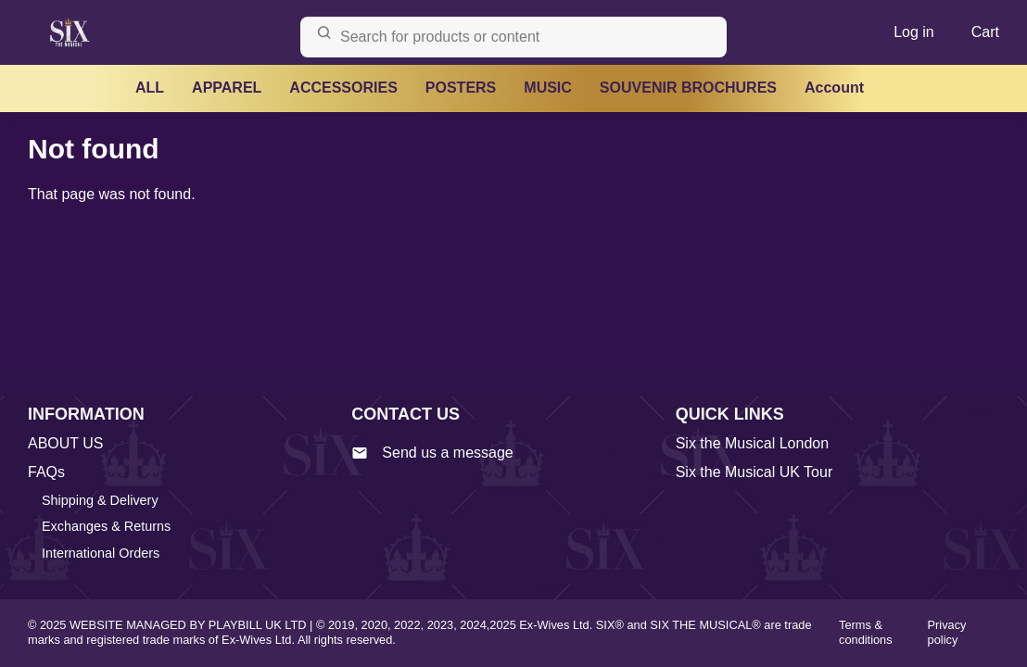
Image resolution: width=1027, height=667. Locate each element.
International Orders (100, 553)
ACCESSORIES (343, 87)
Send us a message (432, 453)
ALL (149, 87)
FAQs (46, 472)
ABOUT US (66, 443)
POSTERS (460, 87)
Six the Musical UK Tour (754, 472)
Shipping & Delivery (100, 500)
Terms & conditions (866, 633)
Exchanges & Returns (106, 526)
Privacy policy (947, 633)
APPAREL (226, 87)
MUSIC (548, 87)
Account (834, 87)
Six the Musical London (752, 443)
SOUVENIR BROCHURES (688, 87)
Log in (914, 32)
